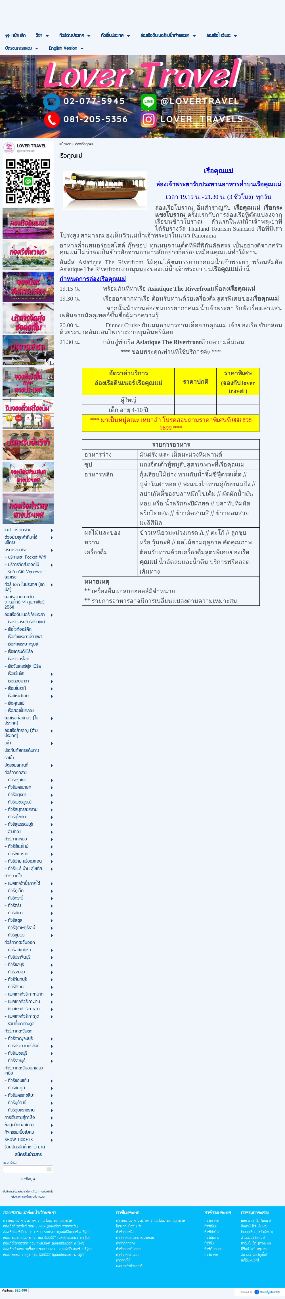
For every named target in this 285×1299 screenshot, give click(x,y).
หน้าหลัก (65, 144)
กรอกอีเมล (10, 1163)
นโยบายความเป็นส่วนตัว (24, 1196)
